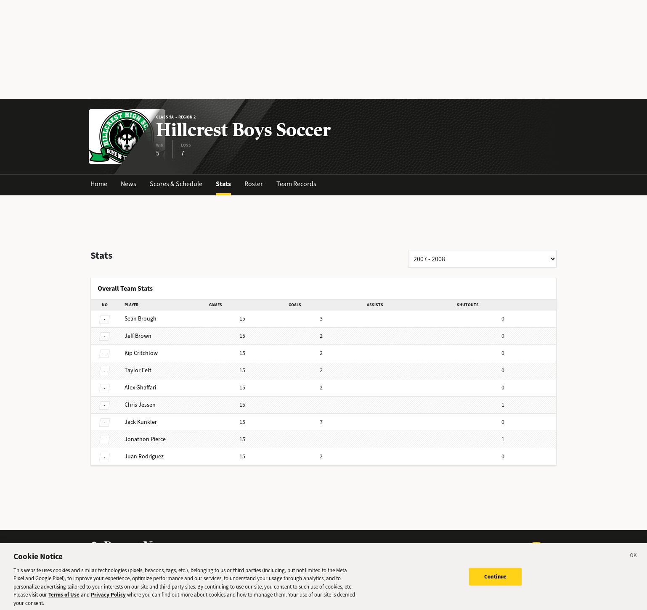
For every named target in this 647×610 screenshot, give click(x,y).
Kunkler (141, 422)
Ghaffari (140, 388)
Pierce (145, 439)
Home (98, 183)
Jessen (140, 405)
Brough (140, 319)
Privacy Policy (108, 598)
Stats (223, 183)
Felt (138, 370)
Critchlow (141, 353)
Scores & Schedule (176, 183)
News (128, 183)
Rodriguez (144, 456)
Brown (138, 336)
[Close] (633, 560)
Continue (495, 580)
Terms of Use (64, 598)
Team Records (296, 183)
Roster (253, 183)
